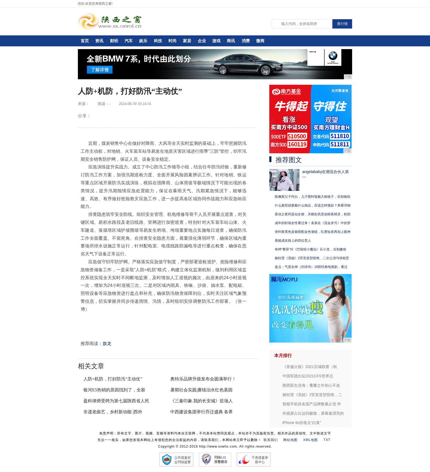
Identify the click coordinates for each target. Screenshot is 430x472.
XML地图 (310, 440)
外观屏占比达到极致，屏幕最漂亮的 (313, 413)
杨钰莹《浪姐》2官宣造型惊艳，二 (312, 394)
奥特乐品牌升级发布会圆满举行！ (203, 379)
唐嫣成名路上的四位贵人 (293, 240)
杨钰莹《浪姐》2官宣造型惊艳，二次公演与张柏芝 (312, 258)
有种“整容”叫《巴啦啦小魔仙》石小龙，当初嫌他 (310, 249)
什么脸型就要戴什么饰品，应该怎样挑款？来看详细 (312, 205)
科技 (158, 40)
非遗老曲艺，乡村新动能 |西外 (112, 411)
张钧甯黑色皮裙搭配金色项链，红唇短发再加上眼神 (312, 232)
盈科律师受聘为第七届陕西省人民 (116, 400)
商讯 (231, 40)
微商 (260, 40)
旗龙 (107, 343)
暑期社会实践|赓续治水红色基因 (201, 390)
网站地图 (290, 440)
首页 (85, 40)
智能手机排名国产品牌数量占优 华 (311, 404)
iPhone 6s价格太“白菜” (301, 422)
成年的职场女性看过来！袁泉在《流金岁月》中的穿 (312, 223)
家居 (187, 40)
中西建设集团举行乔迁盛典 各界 (201, 411)
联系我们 (271, 440)
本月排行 (283, 355)
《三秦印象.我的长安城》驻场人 (201, 400)
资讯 (99, 40)
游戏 (216, 40)
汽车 (129, 40)
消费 (246, 40)
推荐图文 (289, 159)
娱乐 (143, 40)
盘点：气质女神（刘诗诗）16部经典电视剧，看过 (311, 267)
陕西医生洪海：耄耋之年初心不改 (311, 385)
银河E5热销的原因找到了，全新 (114, 390)
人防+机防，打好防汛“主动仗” (112, 379)
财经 (114, 40)
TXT (327, 440)
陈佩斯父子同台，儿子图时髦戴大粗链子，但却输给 (312, 197)
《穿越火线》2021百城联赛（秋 (309, 366)
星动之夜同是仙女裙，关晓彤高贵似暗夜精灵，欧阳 (312, 214)
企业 (202, 40)
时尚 (172, 40)
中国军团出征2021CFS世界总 (307, 376)
